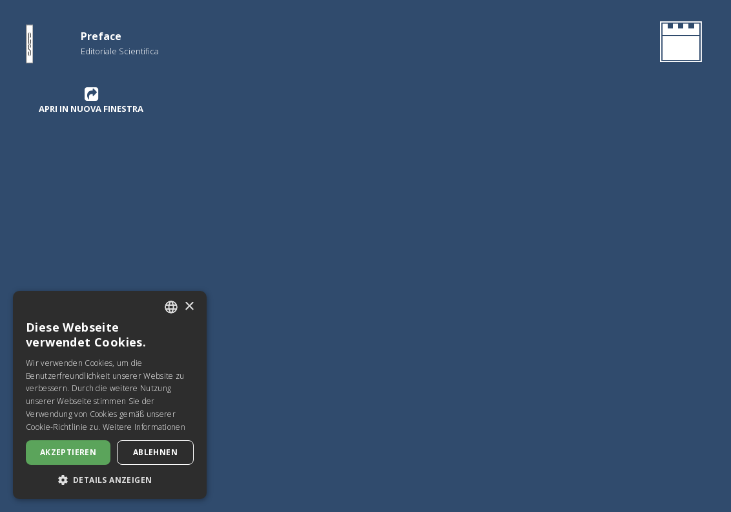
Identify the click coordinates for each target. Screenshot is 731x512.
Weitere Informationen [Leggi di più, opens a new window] (144, 426)
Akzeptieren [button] (68, 452)
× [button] (189, 307)
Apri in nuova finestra (91, 100)
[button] (110, 479)
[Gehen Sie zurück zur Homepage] (678, 43)
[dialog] (110, 395)
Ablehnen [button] (155, 452)
